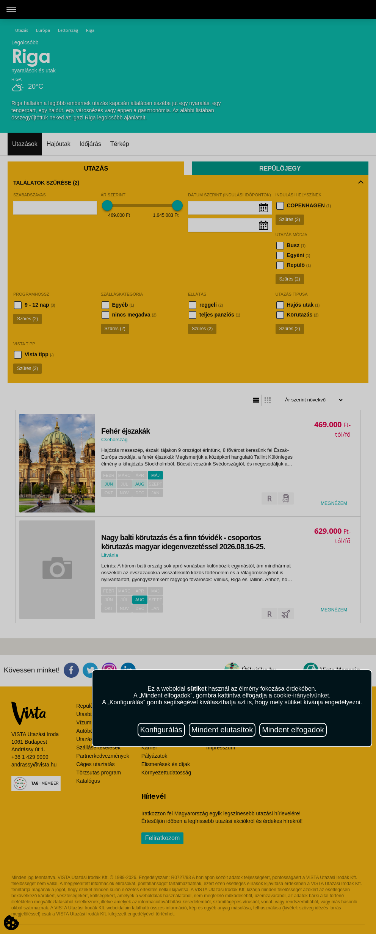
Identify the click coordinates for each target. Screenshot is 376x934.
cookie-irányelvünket (301, 695)
